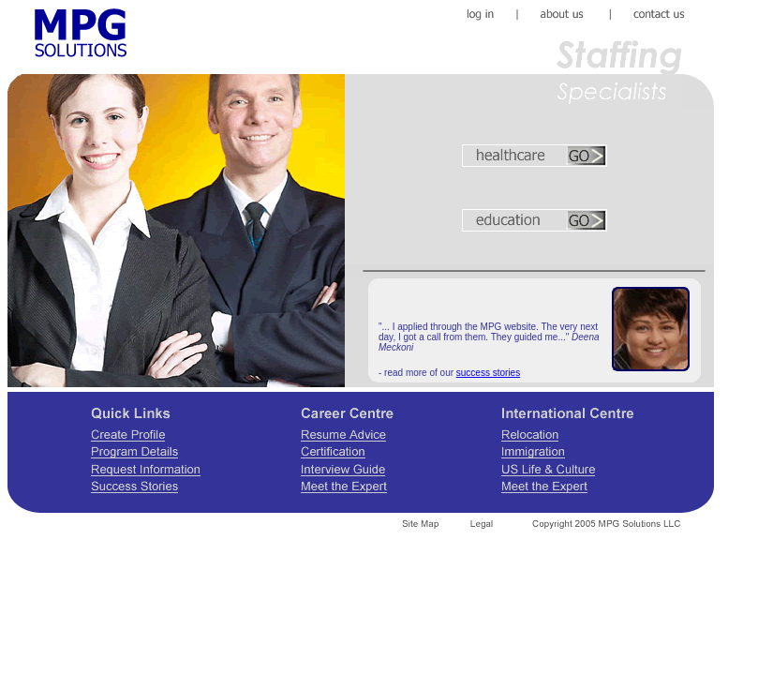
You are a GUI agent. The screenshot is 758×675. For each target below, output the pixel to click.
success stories (488, 373)
